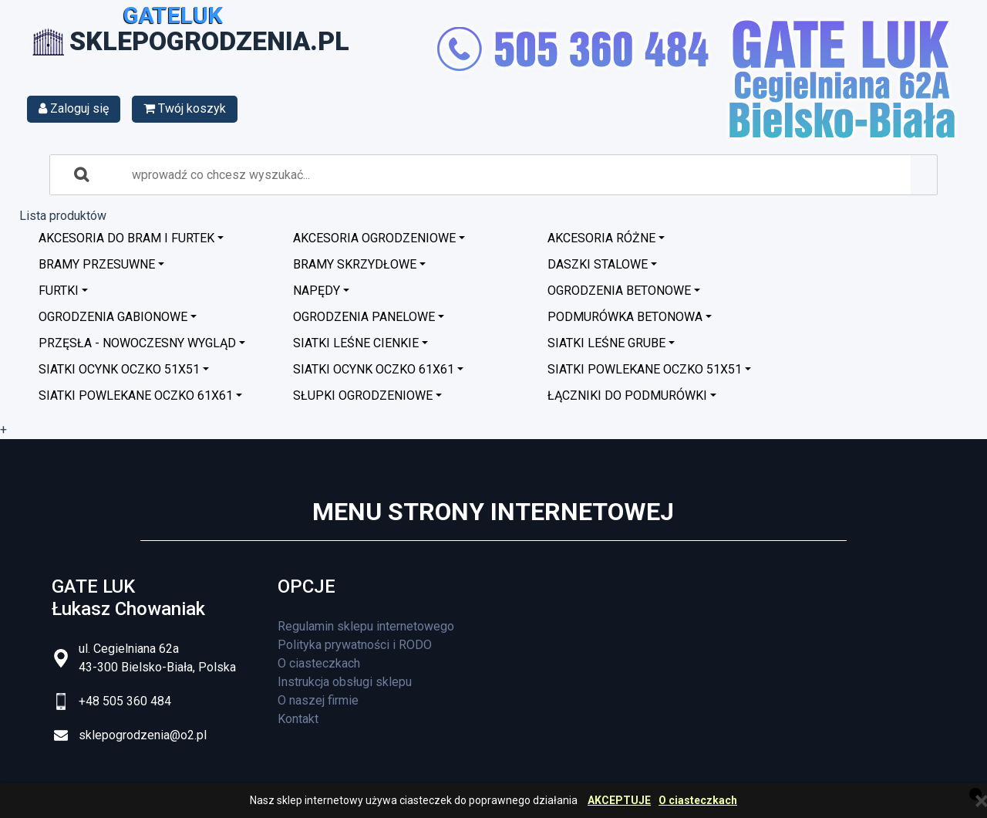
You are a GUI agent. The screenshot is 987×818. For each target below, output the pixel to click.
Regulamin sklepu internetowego (366, 626)
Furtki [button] (59, 290)
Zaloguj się (74, 108)
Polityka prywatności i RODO (355, 644)
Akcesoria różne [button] (601, 238)
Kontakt (298, 719)
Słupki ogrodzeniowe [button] (363, 395)
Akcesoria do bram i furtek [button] (126, 238)
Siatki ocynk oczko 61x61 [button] (373, 369)
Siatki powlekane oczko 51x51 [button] (644, 369)
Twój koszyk (184, 108)
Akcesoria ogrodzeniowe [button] (374, 238)
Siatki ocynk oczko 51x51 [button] (119, 369)
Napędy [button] (316, 290)
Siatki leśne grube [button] (606, 343)
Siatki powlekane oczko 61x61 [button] (136, 395)
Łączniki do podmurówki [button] (627, 395)
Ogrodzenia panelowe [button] (364, 316)
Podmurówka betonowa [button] (624, 316)
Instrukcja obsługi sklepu (345, 681)
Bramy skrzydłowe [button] (354, 264)
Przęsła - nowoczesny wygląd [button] (137, 343)
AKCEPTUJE (619, 800)
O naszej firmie (318, 700)
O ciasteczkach (698, 800)
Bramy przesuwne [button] (97, 264)
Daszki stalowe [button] (597, 264)
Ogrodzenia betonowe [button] (619, 290)
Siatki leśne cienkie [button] (356, 343)
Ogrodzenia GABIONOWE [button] (113, 316)
